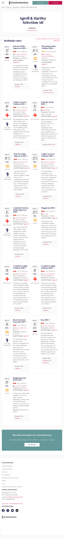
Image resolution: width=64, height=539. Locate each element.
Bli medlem (6, 475)
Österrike (46, 54)
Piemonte (23, 54)
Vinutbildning (7, 469)
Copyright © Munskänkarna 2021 (12, 503)
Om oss (4, 472)
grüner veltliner (48, 92)
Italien (17, 54)
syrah (53, 144)
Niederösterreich (48, 56)
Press (4, 481)
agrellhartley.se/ (32, 30)
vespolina (46, 362)
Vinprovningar (7, 466)
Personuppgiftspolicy (10, 478)
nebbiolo (18, 144)
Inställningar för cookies (12, 487)
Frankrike (46, 110)
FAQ (3, 484)
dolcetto (17, 86)
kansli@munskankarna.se (15, 497)
